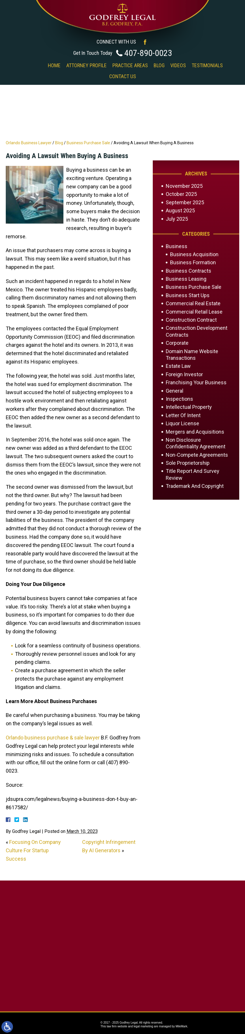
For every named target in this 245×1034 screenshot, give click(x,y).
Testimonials (207, 65)
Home (54, 65)
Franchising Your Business (196, 382)
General (174, 391)
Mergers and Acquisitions (195, 432)
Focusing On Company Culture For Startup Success (33, 850)
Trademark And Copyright (195, 486)
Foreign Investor (184, 374)
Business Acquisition (194, 254)
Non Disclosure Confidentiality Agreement (195, 443)
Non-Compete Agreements (197, 455)
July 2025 (177, 219)
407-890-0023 (148, 53)
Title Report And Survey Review (192, 474)
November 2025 (184, 186)
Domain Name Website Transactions (192, 354)
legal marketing (143, 1026)
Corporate (177, 343)
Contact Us (122, 76)
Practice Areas (130, 65)
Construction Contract (191, 320)
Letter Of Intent (183, 415)
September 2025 (185, 202)
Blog (159, 65)
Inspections (179, 399)
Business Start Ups (188, 295)
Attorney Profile (86, 65)
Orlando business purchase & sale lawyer (53, 738)
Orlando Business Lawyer (29, 143)
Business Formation (193, 262)
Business (176, 246)
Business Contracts (188, 271)
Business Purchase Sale (88, 143)
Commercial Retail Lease (194, 312)
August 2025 (180, 210)
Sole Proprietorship (188, 463)
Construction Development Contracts (196, 331)
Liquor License (182, 423)
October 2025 (181, 194)
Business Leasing (186, 279)
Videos (178, 65)
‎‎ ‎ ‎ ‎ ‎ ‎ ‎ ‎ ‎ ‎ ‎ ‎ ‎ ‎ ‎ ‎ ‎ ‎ (32, 65)
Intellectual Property (189, 407)
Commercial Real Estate (193, 303)
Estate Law (178, 366)
